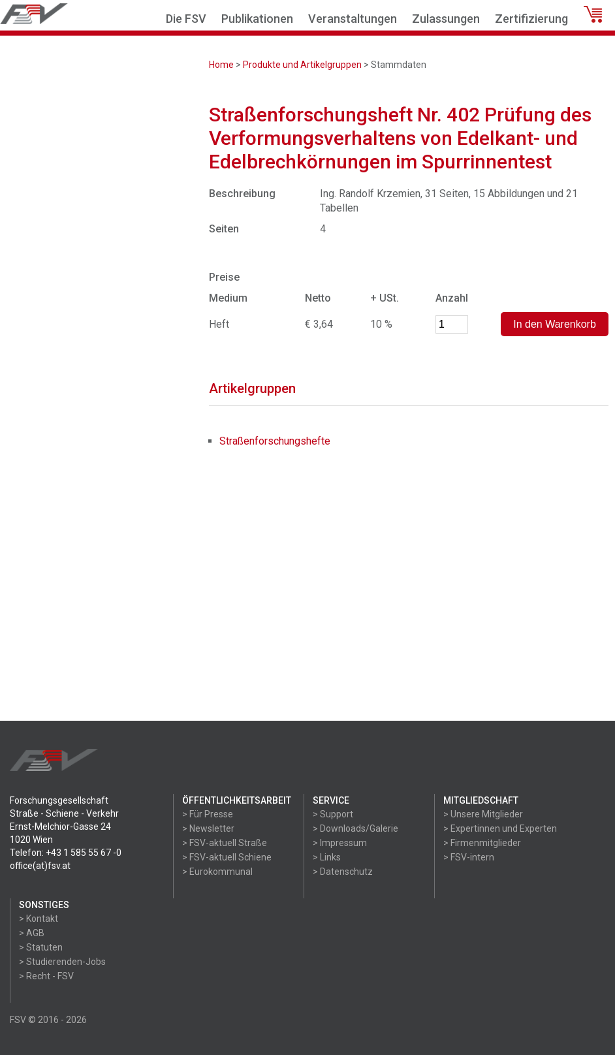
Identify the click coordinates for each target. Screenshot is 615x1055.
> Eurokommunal (217, 871)
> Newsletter (208, 828)
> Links (327, 857)
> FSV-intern (468, 857)
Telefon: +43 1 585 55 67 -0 (65, 852)
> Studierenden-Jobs (62, 961)
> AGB (31, 933)
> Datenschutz (343, 871)
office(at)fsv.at (40, 865)
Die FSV (186, 18)
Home (221, 64)
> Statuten (41, 947)
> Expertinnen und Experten (500, 828)
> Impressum (340, 843)
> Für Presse (207, 814)
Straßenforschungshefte (274, 441)
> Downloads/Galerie (355, 828)
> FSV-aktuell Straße (224, 843)
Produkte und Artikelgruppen (302, 64)
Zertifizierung (531, 18)
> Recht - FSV (46, 976)
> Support (333, 814)
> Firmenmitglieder (482, 843)
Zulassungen (446, 18)
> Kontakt (38, 918)
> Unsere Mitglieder (483, 814)
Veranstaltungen (352, 18)
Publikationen (257, 18)
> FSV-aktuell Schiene (227, 857)
